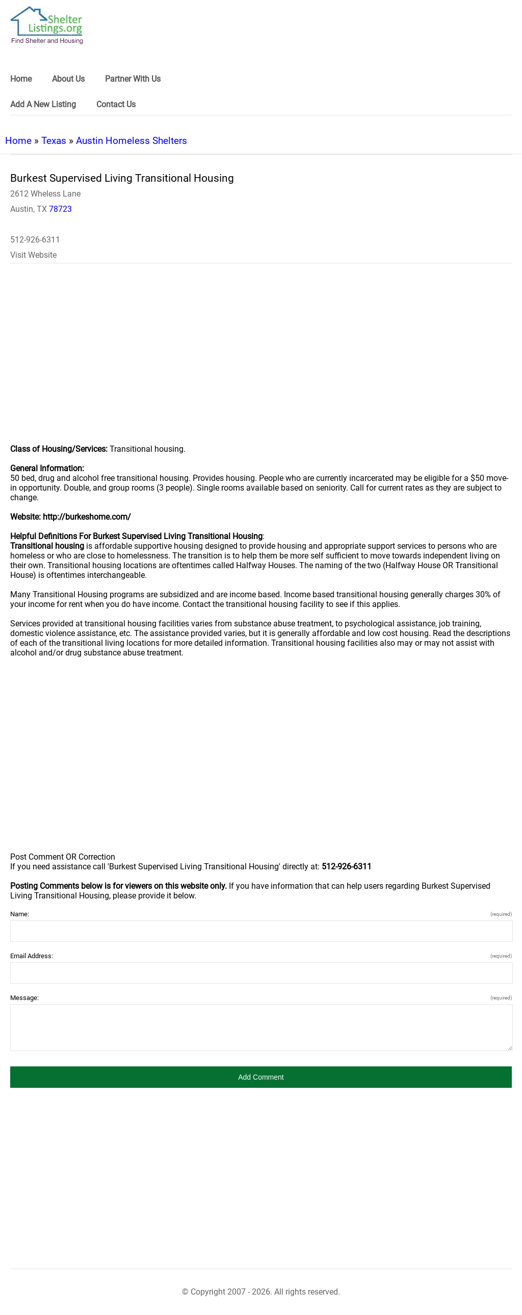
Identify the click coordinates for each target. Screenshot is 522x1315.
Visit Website (33, 255)
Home (18, 141)
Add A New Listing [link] (43, 104)
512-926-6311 (35, 240)
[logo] (47, 25)
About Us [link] (68, 79)
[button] (261, 1077)
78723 (60, 209)
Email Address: (261, 956)
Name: (261, 914)
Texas (53, 141)
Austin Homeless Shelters (131, 141)
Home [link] (21, 79)
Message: (261, 998)
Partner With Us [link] (133, 79)
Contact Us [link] (116, 104)
